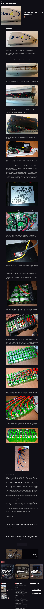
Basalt (25, 587)
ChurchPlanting (18, 597)
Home (21, 3)
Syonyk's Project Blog (8, 3)
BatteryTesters (23, 589)
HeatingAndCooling (18, 603)
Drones (17, 598)
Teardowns (35, 17)
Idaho (37, 576)
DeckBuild (23, 597)
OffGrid (5, 575)
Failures (26, 600)
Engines (22, 600)
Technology (8, 575)
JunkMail (25, 606)
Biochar (26, 592)
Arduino (17, 587)
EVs (20, 598)
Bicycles (22, 592)
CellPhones (17, 595)
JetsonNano (21, 606)
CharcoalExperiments (23, 595)
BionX (32, 17)
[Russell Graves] (25, 17)
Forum (30, 3)
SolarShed (10, 574)
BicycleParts (17, 592)
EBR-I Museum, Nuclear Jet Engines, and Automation (10, 588)
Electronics (24, 575)
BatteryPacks (39, 17)
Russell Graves (28, 17)
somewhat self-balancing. (18, 482)
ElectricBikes (24, 598)
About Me (25, 3)
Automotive (21, 587)
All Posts (34, 3)
